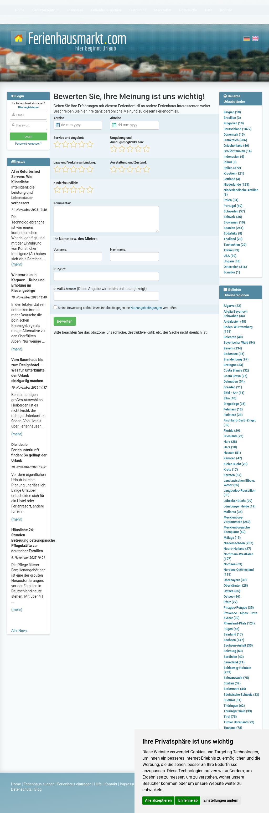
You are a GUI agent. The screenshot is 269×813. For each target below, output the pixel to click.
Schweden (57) (234, 211)
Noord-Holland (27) (237, 549)
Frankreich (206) (235, 140)
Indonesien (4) (234, 157)
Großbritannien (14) (238, 151)
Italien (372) (232, 168)
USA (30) (230, 256)
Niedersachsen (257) (238, 543)
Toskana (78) (233, 728)
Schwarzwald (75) (236, 678)
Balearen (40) (233, 337)
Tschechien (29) (235, 245)
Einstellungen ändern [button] (221, 800)
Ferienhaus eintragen (74, 784)
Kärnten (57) (232, 475)
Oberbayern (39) (235, 580)
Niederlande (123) (236, 184)
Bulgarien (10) (234, 123)
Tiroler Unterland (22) (239, 722)
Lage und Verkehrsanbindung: (75, 162)
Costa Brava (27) (235, 376)
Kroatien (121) (234, 173)
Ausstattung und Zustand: (128, 162)
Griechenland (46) (236, 146)
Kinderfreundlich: (66, 183)
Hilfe (98, 784)
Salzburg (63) (233, 651)
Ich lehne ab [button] (188, 800)
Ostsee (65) (232, 591)
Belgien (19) (232, 112)
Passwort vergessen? (28, 143)
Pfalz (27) (230, 602)
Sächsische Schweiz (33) (241, 695)
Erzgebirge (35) (234, 404)
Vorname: (60, 249)
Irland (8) (230, 162)
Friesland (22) (233, 436)
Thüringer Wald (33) (238, 711)
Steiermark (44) (235, 689)
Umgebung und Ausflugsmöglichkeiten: (127, 140)
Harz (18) (230, 447)
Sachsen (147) (234, 640)
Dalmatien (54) (234, 381)
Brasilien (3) (232, 118)
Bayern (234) (233, 348)
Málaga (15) (232, 538)
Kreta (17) (231, 469)
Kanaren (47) (233, 458)
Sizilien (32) (232, 683)
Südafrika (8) (233, 233)
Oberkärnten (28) (236, 585)
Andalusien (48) (235, 321)
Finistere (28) (233, 415)
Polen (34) (231, 200)
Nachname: (118, 249)
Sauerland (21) (234, 662)
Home (16, 784)
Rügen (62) (231, 629)
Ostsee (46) (232, 596)
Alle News (19, 630)
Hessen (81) (232, 453)
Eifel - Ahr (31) (234, 393)
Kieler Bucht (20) (235, 464)
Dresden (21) (233, 387)
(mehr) (16, 264)
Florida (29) (232, 431)
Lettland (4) (232, 179)
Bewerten (65, 321)
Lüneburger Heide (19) (239, 506)
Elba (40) (230, 398)
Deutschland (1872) (237, 129)
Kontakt (111, 784)
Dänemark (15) (234, 134)
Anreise (59, 118)
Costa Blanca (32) (236, 370)
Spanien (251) (234, 228)
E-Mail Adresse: (65, 289)
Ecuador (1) (232, 272)
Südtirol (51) (232, 700)
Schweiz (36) (233, 217)
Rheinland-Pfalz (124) (239, 623)
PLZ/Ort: (60, 269)
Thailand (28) (233, 239)
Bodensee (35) (234, 354)
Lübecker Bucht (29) (238, 501)
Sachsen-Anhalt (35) (238, 645)
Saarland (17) (233, 634)
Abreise (115, 118)
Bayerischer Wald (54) (239, 342)
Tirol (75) (230, 717)
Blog (38, 789)
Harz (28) (230, 442)
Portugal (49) (233, 206)
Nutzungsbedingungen (146, 308)
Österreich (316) (235, 267)
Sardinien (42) (234, 657)
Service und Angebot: (69, 138)
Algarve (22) (232, 306)
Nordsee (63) (233, 564)
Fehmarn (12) (233, 409)
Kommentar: (62, 203)
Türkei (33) (231, 250)
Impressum (129, 784)
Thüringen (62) (234, 706)
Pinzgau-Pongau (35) (239, 607)
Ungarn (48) (232, 261)
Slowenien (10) (234, 222)
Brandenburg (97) (236, 359)
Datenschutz (21, 789)
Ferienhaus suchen (39, 784)
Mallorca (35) (233, 512)
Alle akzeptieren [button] (158, 800)
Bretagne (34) (233, 365)
